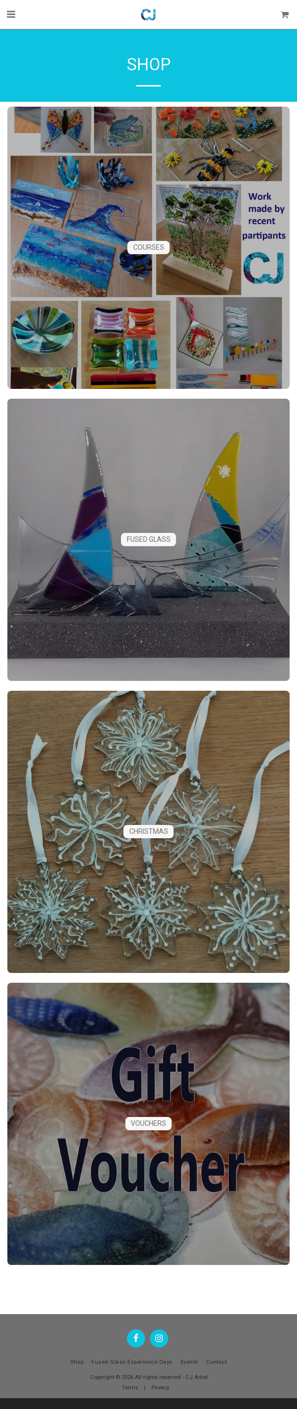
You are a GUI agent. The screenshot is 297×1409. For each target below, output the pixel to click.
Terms (130, 1387)
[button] (10, 14)
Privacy (160, 1387)
